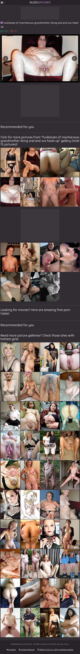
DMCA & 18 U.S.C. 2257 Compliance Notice (55, 649)
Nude (40, 2)
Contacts (11, 649)
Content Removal (26, 649)
